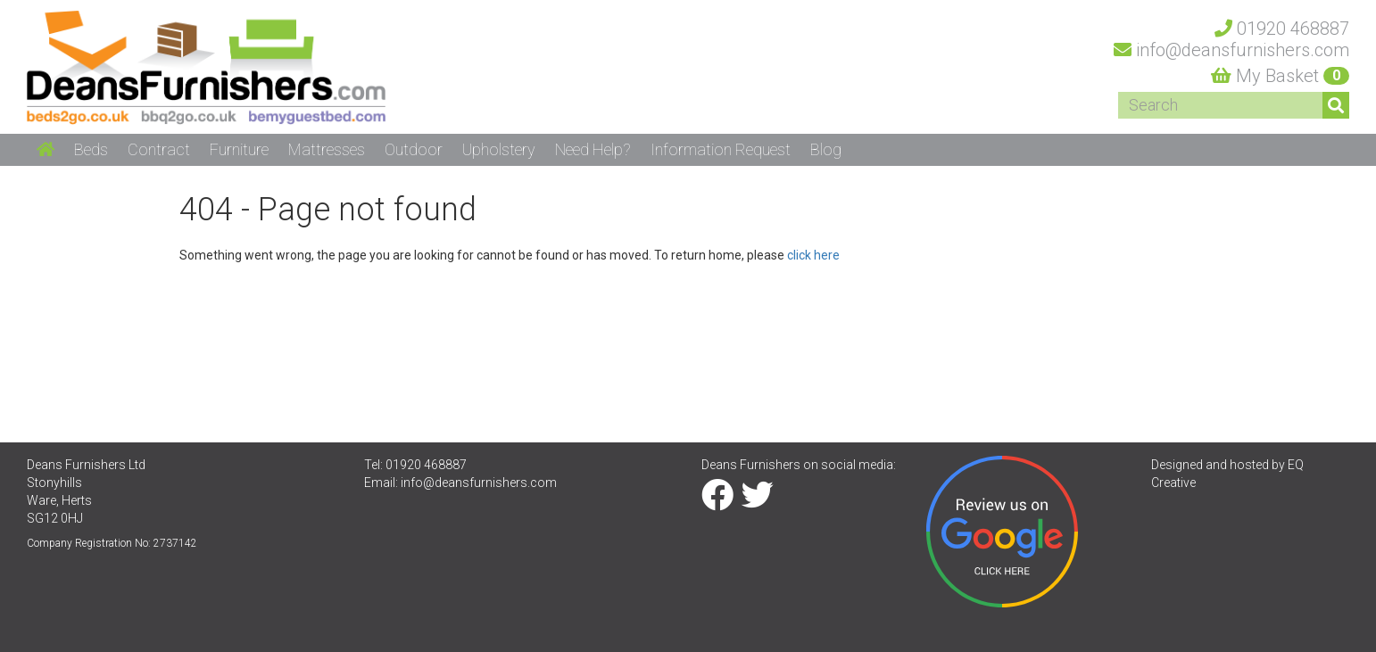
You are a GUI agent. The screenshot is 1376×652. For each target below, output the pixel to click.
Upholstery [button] (498, 149)
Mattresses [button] (326, 149)
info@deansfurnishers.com (479, 482)
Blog (825, 149)
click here (813, 255)
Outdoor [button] (414, 149)
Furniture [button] (239, 149)
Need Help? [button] (593, 149)
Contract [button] (159, 149)
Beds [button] (91, 149)
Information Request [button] (721, 149)
